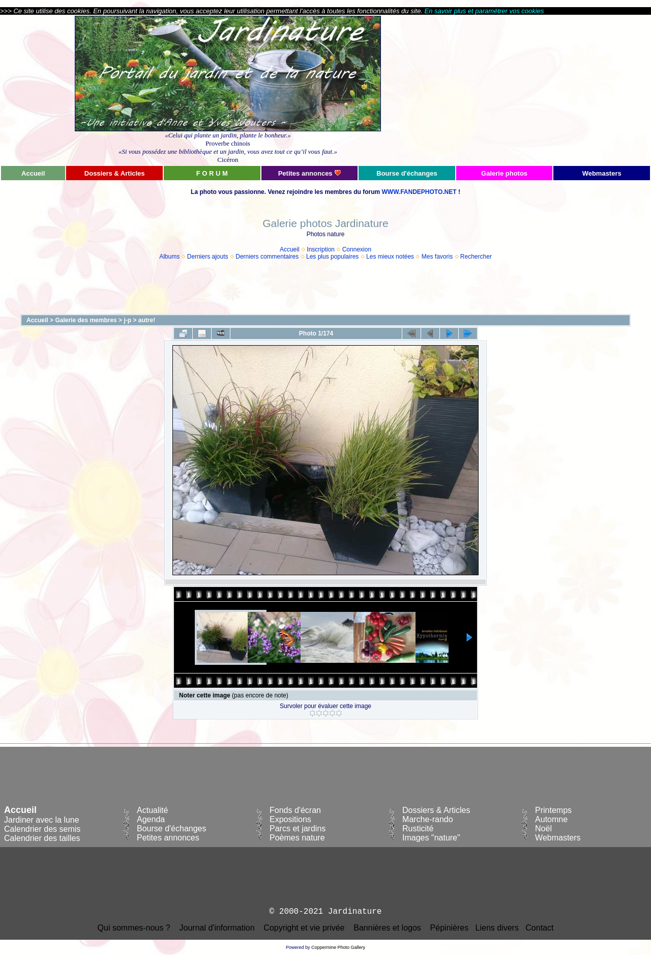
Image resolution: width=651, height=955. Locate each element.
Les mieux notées (390, 256)
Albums (169, 256)
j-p (127, 320)
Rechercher (476, 256)
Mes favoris (437, 256)
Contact (539, 927)
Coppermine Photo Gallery (338, 947)
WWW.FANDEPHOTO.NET (418, 191)
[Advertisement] (552, 90)
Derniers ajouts (207, 256)
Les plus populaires (332, 256)
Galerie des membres (85, 320)
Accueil (290, 249)
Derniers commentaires (267, 256)
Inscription (321, 249)
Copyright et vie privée (303, 927)
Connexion (356, 249)
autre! (146, 320)
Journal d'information (217, 927)
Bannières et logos (387, 927)
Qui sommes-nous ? (134, 927)
